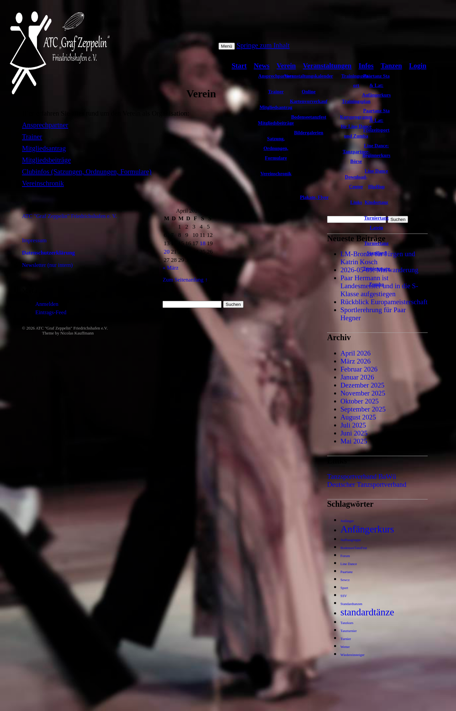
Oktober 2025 (359, 401)
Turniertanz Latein (376, 222)
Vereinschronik (275, 173)
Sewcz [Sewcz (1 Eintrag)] (345, 580)
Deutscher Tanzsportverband (366, 484)
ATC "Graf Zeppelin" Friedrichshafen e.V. (72, 328)
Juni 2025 (353, 433)
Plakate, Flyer (314, 197)
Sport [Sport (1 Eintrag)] (344, 588)
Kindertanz (376, 202)
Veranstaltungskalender (308, 76)
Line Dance (376, 171)
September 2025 (363, 409)
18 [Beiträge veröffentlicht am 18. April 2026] (203, 243)
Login (417, 65)
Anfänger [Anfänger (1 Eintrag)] (347, 521)
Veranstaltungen (327, 65)
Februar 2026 (358, 369)
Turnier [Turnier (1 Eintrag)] (345, 639)
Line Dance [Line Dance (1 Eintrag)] (348, 564)
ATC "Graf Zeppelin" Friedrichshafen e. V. (69, 216)
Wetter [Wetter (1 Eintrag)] (345, 647)
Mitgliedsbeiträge (46, 160)
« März (171, 268)
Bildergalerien (308, 132)
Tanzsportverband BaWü (361, 476)
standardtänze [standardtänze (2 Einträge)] (367, 612)
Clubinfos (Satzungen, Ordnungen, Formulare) (87, 171)
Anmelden (46, 304)
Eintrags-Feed (50, 312)
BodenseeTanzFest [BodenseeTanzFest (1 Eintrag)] (353, 548)
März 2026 (355, 361)
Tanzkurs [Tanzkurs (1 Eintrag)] (346, 623)
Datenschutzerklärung (48, 253)
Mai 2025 (353, 441)
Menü (226, 46)
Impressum (34, 240)
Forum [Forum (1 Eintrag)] (345, 556)
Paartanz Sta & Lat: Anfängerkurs (376, 85)
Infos (366, 65)
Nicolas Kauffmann (77, 333)
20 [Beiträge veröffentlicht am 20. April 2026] (167, 251)
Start (239, 65)
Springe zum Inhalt (262, 45)
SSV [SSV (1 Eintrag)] (343, 596)
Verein (286, 65)
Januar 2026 (357, 377)
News (261, 65)
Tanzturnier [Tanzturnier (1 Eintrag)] (348, 631)
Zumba (376, 284)
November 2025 (362, 393)
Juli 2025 (353, 425)
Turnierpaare (376, 268)
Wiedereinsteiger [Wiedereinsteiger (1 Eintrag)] (352, 655)
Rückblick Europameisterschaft (384, 302)
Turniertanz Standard (376, 248)
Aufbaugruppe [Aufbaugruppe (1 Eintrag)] (350, 540)
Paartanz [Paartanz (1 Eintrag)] (346, 572)
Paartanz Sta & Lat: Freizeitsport (376, 120)
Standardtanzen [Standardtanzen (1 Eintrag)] (351, 604)
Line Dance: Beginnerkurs (376, 150)
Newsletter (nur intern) (47, 265)
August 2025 (358, 417)
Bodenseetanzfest (308, 117)
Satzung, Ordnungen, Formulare (275, 148)
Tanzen (391, 65)
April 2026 (355, 353)
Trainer (32, 136)
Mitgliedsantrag (44, 148)
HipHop (376, 186)
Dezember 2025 (362, 385)
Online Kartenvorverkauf (308, 96)
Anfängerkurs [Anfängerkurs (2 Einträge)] (367, 529)
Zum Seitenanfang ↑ (185, 280)
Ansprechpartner (45, 125)
